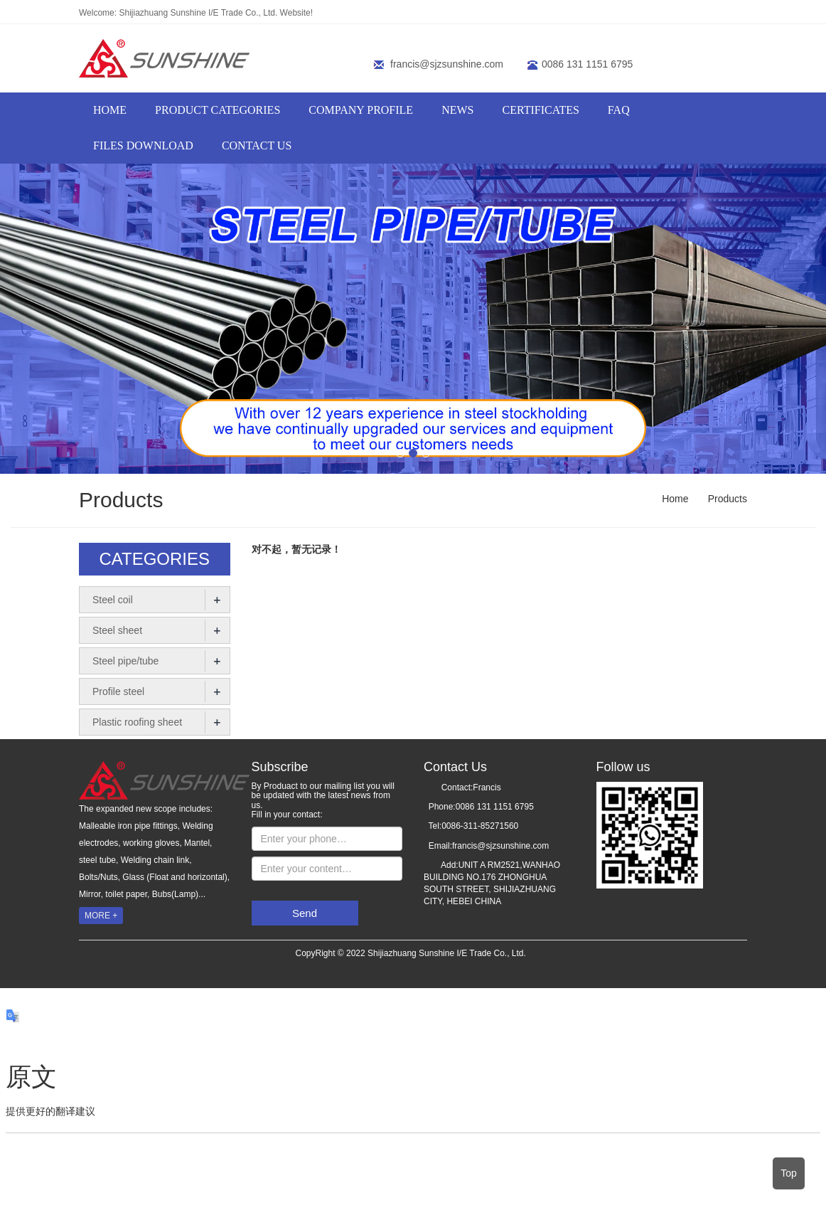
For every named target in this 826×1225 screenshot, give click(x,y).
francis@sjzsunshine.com (446, 64)
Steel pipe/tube (125, 661)
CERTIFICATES (540, 110)
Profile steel (118, 691)
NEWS (457, 110)
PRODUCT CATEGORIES (217, 110)
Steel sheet (117, 630)
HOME (110, 110)
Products (726, 498)
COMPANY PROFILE (361, 110)
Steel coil (112, 599)
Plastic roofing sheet (137, 722)
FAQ (619, 110)
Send (304, 913)
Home (675, 498)
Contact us (256, 145)
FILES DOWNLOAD (143, 145)
